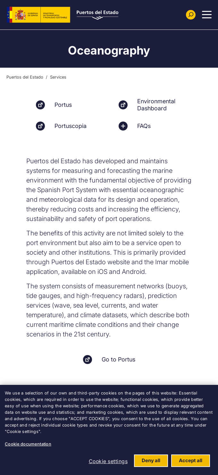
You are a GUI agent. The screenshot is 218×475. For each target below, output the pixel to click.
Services (58, 77)
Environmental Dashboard (156, 105)
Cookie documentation (28, 443)
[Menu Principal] (207, 15)
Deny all (151, 460)
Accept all (190, 460)
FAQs (144, 126)
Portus (63, 104)
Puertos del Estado (24, 77)
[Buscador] (191, 15)
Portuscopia (71, 126)
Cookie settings (108, 461)
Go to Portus (118, 359)
